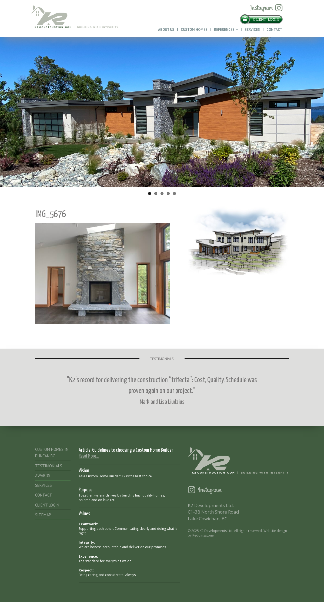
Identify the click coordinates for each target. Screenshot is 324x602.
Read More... (89, 456)
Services (252, 29)
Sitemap (43, 514)
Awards (42, 475)
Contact (274, 29)
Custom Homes (194, 29)
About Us (166, 29)
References (226, 29)
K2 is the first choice (137, 476)
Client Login (47, 505)
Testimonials (48, 465)
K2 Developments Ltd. (216, 530)
